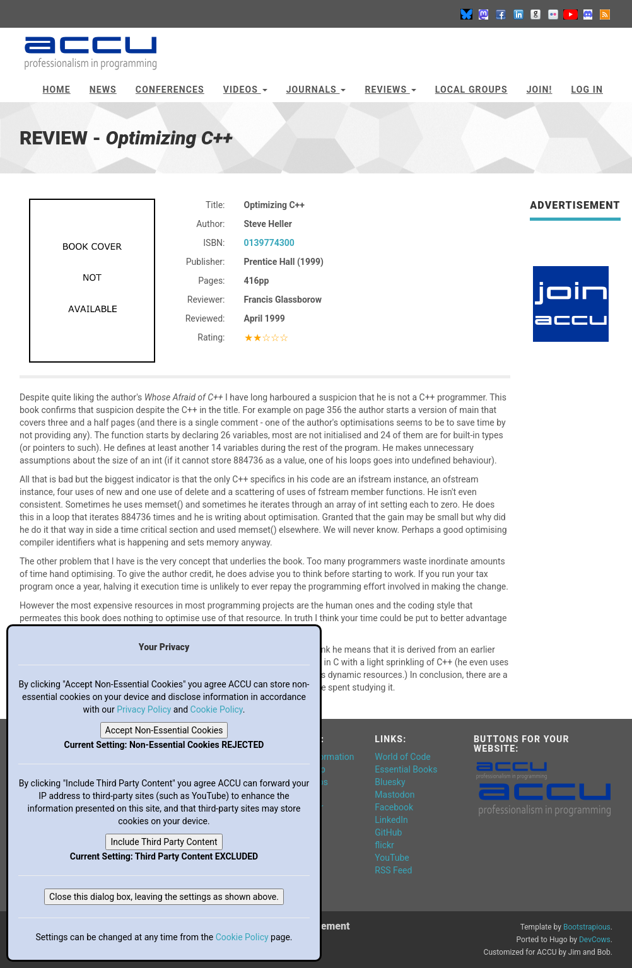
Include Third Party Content (163, 842)
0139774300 (269, 243)
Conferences (170, 90)
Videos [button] (245, 90)
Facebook (394, 807)
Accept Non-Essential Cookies (164, 730)
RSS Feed (393, 870)
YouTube (392, 858)
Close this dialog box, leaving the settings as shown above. (164, 897)
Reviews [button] (390, 90)
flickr (384, 845)
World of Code (402, 757)
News (103, 90)
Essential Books (406, 769)
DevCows (595, 939)
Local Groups (471, 90)
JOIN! (540, 90)
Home (57, 90)
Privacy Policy (144, 709)
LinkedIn (391, 820)
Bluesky (390, 782)
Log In (587, 90)
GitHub (388, 832)
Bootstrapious (587, 927)
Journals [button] (316, 90)
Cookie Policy (216, 709)
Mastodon (394, 795)
